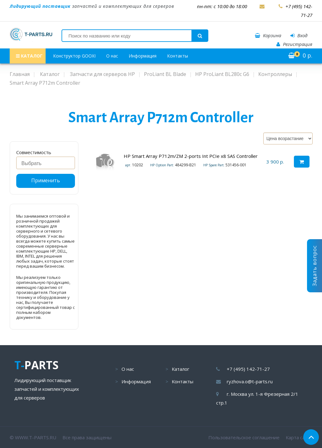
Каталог (180, 369)
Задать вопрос (314, 265)
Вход (298, 35)
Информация (142, 56)
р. (300, 55)
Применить (45, 180)
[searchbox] (47, 163)
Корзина (268, 35)
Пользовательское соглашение (244, 437)
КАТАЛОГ (29, 56)
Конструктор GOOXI (74, 56)
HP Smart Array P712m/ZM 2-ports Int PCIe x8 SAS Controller (191, 156)
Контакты (177, 56)
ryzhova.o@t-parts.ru (250, 381)
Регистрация (294, 44)
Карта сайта (299, 437)
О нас (112, 56)
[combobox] (45, 163)
